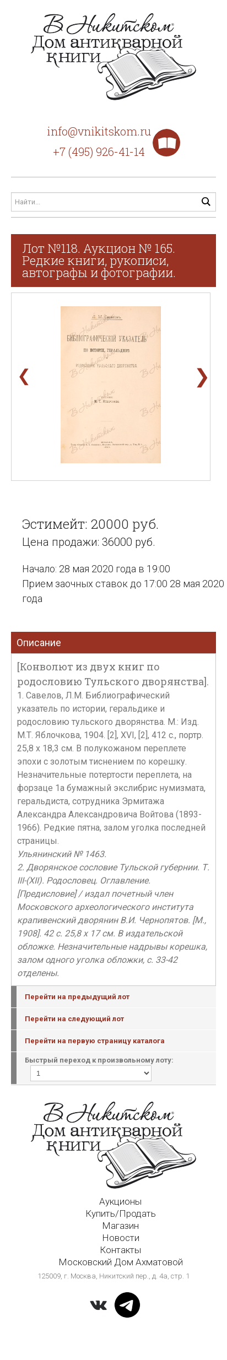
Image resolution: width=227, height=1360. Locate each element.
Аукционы (120, 1201)
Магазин (120, 1225)
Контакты (120, 1249)
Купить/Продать (120, 1213)
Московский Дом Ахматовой (120, 1261)
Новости (120, 1237)
